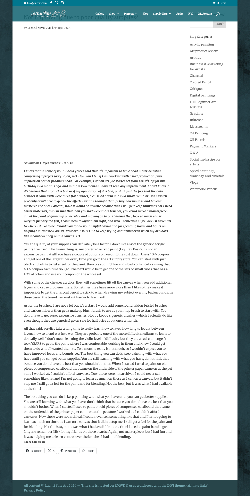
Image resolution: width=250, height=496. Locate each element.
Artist (179, 13)
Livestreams (199, 126)
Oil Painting (199, 133)
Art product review (204, 51)
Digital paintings (202, 95)
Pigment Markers (203, 146)
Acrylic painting (202, 44)
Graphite (196, 113)
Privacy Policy (34, 490)
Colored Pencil (200, 82)
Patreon (129, 13)
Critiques (196, 89)
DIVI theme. (176, 485)
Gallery (100, 13)
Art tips (58, 27)
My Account (205, 13)
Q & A (67, 27)
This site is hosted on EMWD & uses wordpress (117, 485)
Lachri (32, 27)
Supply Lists (160, 13)
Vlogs (194, 182)
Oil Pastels (197, 140)
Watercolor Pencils (204, 189)
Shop (112, 13)
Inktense (196, 120)
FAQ (190, 13)
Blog (145, 13)
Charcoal (196, 76)
